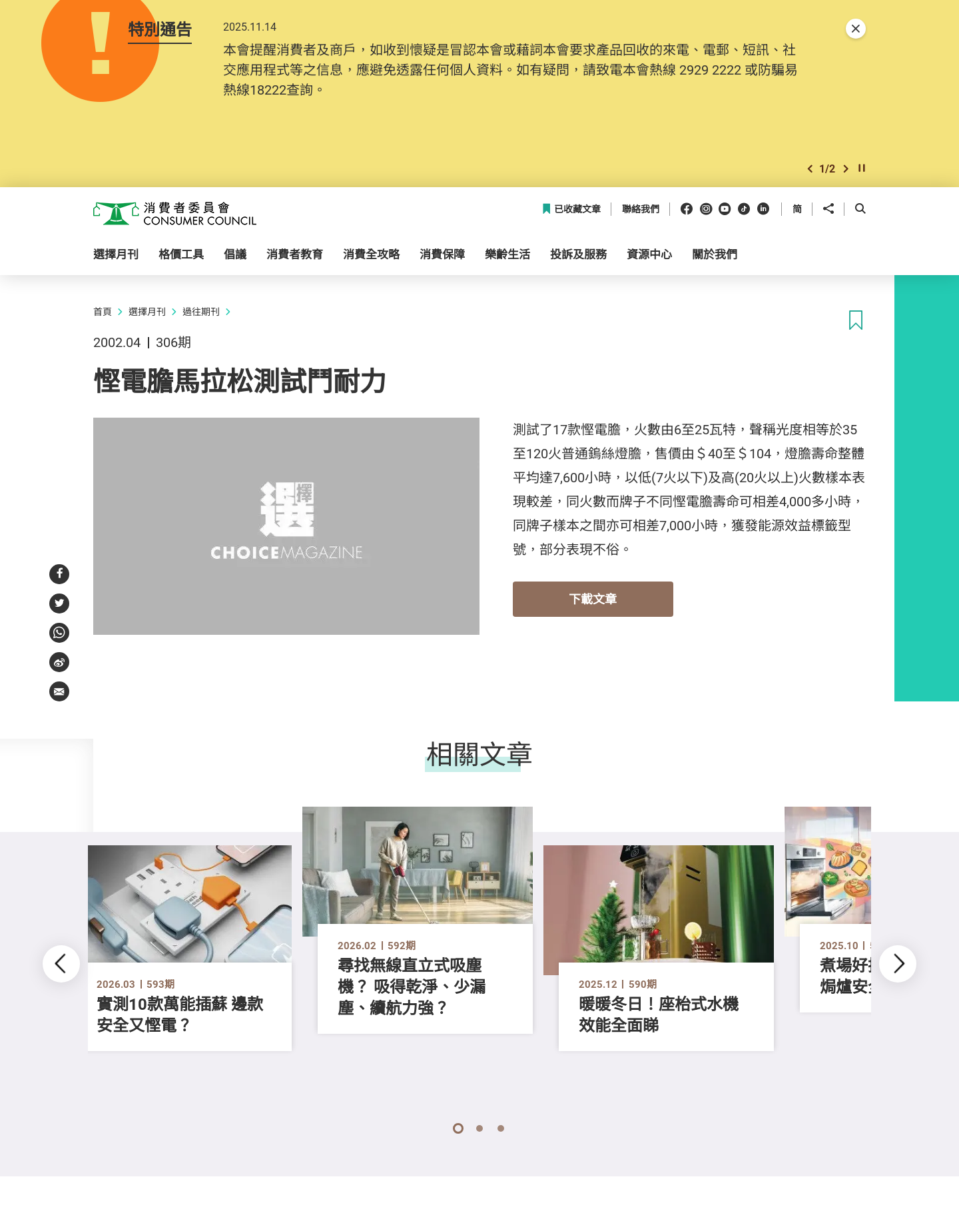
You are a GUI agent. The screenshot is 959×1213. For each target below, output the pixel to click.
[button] (810, 169)
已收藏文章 (571, 209)
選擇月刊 (147, 311)
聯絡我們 (640, 209)
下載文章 (593, 599)
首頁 (102, 311)
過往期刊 (201, 311)
